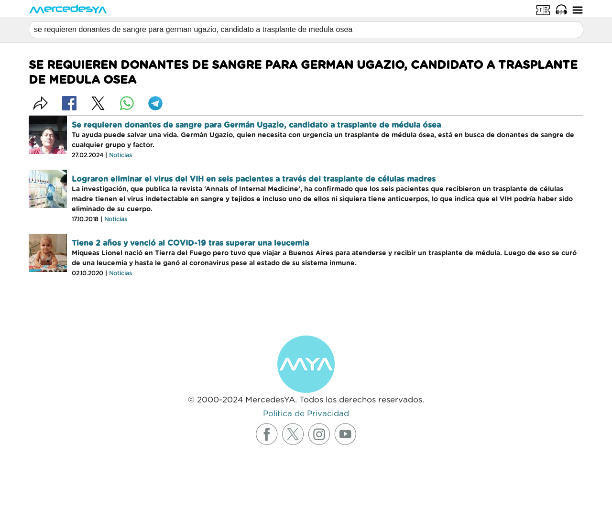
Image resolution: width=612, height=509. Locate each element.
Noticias (120, 155)
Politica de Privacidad (306, 414)
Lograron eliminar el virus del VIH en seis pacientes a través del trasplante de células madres (254, 179)
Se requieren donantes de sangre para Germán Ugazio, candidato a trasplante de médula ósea (256, 125)
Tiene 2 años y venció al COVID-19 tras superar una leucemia (190, 243)
